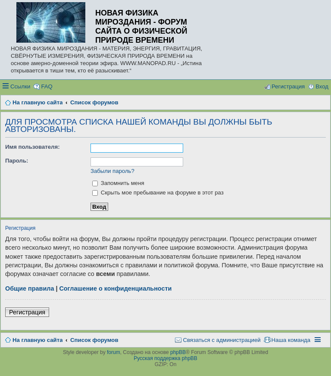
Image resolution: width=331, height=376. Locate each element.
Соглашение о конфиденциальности (115, 288)
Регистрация (27, 312)
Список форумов (94, 340)
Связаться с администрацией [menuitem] (221, 340)
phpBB (178, 352)
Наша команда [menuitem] (291, 340)
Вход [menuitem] (321, 86)
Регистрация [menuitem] (288, 86)
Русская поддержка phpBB (165, 358)
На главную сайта (37, 340)
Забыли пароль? (112, 171)
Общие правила (29, 288)
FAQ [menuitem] (46, 86)
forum (113, 352)
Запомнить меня (118, 183)
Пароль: (16, 160)
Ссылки (20, 86)
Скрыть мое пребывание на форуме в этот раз (158, 192)
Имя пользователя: (32, 147)
